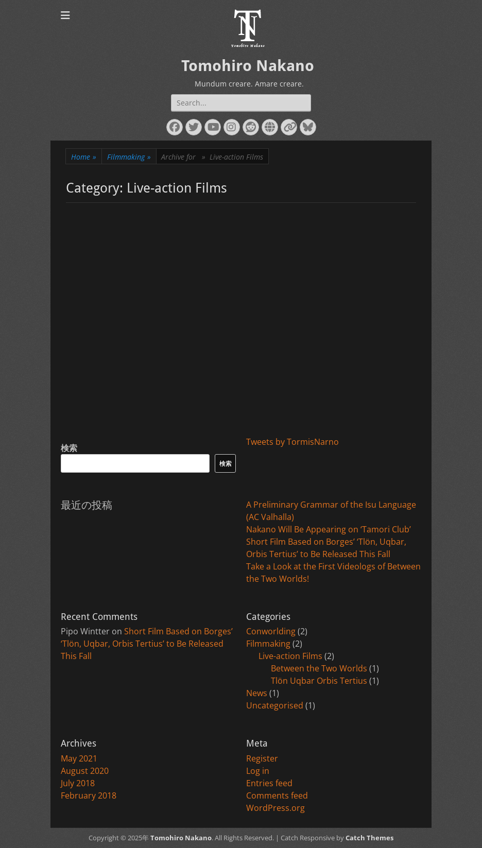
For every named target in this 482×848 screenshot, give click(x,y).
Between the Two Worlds (319, 668)
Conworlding (271, 631)
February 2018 (88, 795)
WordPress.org (275, 808)
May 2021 (79, 758)
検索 (69, 448)
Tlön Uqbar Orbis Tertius (319, 680)
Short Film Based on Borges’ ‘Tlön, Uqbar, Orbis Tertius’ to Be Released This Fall (147, 644)
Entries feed (269, 783)
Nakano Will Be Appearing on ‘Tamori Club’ (328, 529)
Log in (257, 770)
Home (83, 156)
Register (262, 758)
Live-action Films (290, 656)
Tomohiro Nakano (247, 66)
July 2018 (78, 783)
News (256, 693)
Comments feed (277, 795)
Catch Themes (369, 837)
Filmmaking (129, 156)
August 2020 (85, 770)
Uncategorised (274, 705)
